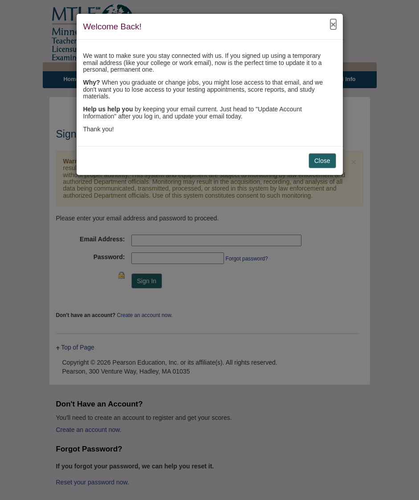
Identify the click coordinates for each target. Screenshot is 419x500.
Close (322, 160)
